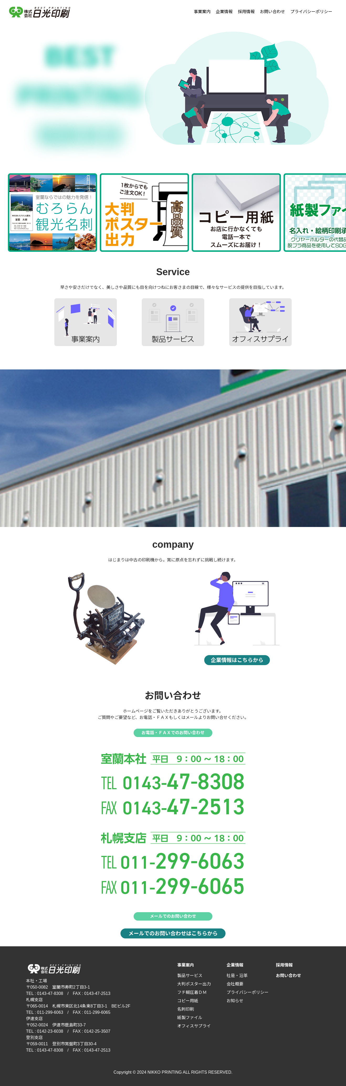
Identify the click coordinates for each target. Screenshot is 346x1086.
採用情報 (246, 11)
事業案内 (202, 11)
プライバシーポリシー (311, 11)
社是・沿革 (237, 975)
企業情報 (224, 11)
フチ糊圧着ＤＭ (192, 992)
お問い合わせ (272, 11)
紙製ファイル (189, 1017)
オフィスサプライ (194, 1026)
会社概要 (235, 984)
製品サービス (189, 975)
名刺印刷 (185, 1009)
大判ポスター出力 (194, 984)
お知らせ (235, 1001)
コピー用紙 (187, 1001)
